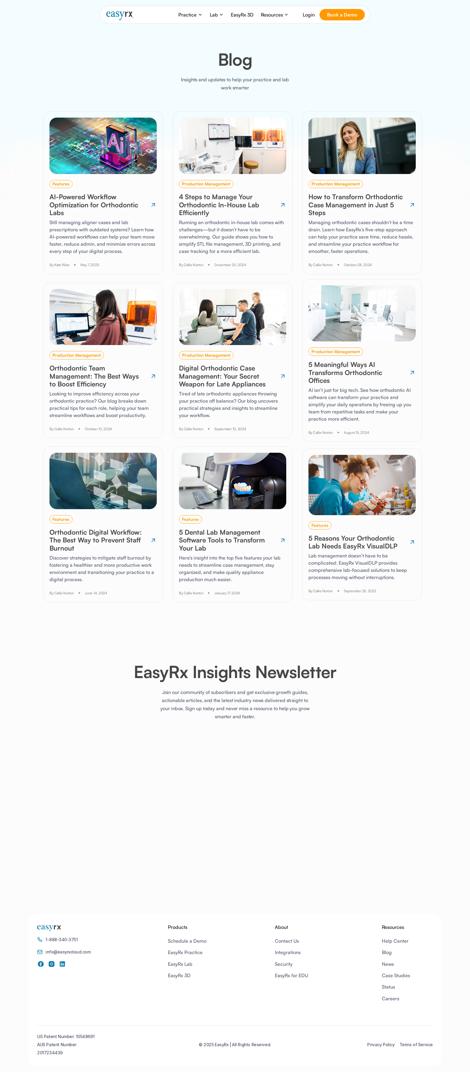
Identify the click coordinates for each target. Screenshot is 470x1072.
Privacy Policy (380, 1044)
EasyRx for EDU (291, 975)
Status (388, 987)
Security (284, 964)
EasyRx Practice (185, 952)
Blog (387, 952)
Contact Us (287, 941)
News (388, 964)
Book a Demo (342, 15)
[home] (119, 15)
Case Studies (396, 975)
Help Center (395, 941)
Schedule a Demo (187, 941)
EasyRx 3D (242, 14)
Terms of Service (416, 1044)
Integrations (288, 952)
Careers (390, 998)
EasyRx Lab (180, 964)
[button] (190, 14)
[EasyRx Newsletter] (233, 808)
